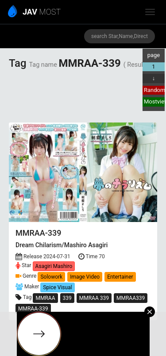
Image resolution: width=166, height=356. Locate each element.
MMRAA (45, 298)
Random (154, 90)
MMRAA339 (130, 298)
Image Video (85, 277)
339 (67, 298)
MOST (35, 12)
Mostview (154, 101)
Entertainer (120, 277)
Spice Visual (57, 287)
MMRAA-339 (33, 309)
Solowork (51, 277)
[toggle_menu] (150, 11)
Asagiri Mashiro (54, 266)
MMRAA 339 (94, 298)
